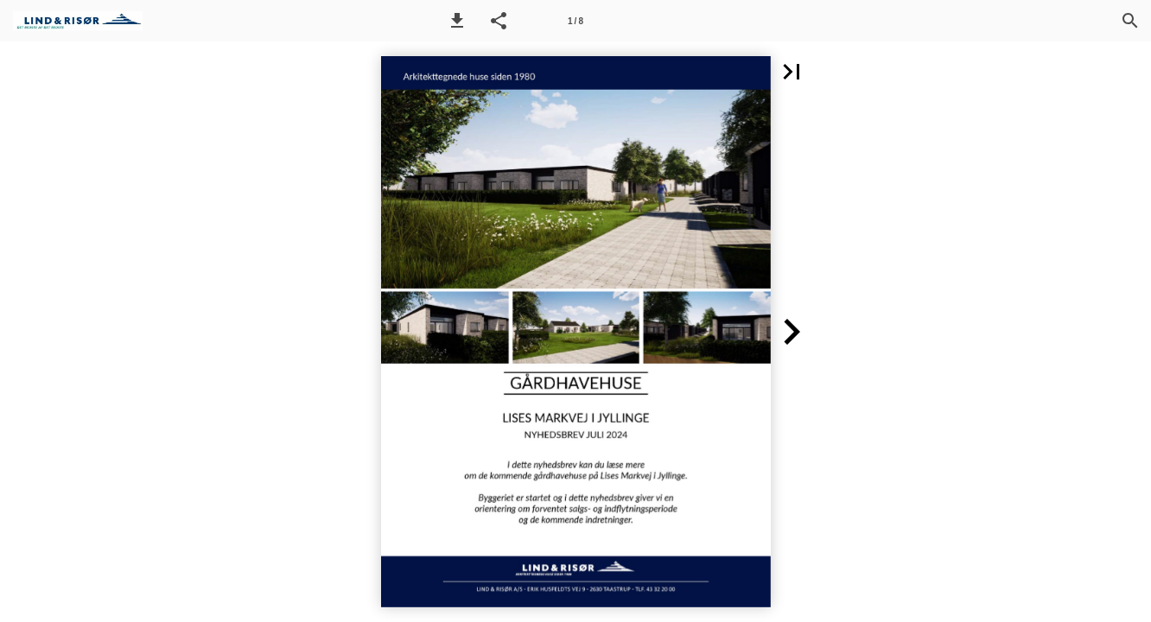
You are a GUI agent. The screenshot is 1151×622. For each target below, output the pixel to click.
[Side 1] (575, 20)
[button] (457, 20)
